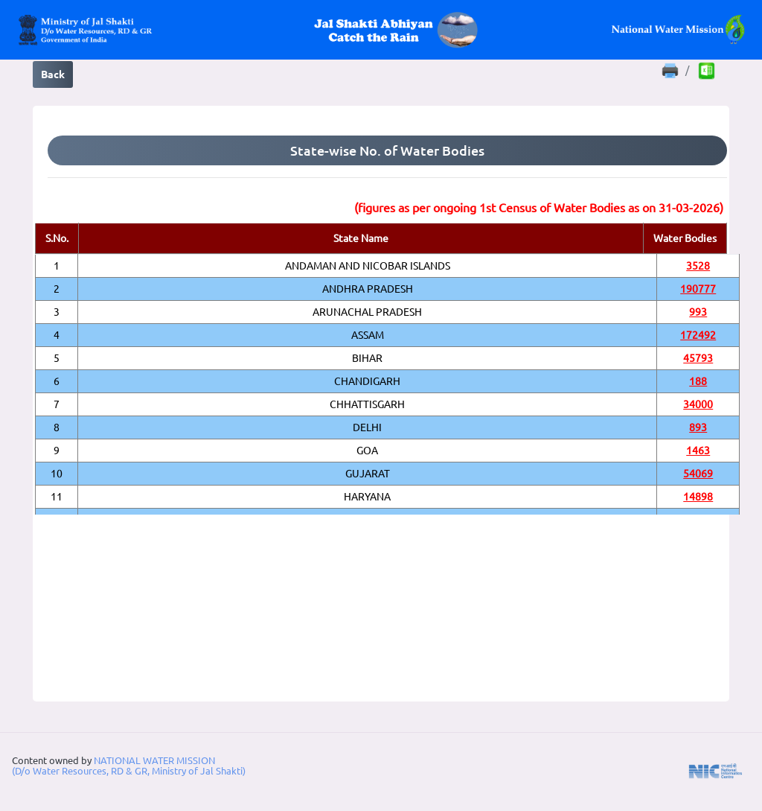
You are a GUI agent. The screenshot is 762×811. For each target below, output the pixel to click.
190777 (698, 289)
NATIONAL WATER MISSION (154, 760)
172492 (698, 335)
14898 (698, 497)
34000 (698, 404)
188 (698, 381)
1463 (698, 451)
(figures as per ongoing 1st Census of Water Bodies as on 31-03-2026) (538, 207)
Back (53, 74)
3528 (698, 266)
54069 (698, 474)
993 (698, 312)
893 (698, 427)
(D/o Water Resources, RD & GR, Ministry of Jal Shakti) (129, 771)
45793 (698, 358)
